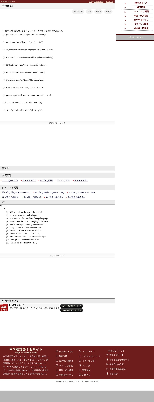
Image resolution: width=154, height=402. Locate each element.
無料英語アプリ (66, 375)
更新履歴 (86, 370)
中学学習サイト (116, 355)
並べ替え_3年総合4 (76, 197)
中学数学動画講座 (117, 369)
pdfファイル (78, 11)
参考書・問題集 (141, 28)
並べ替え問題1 (29, 180)
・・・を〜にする (10, 180)
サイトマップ (88, 361)
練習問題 (141, 7)
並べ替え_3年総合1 (10, 197)
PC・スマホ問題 (141, 11)
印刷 (89, 11)
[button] (108, 11)
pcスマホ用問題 (66, 361)
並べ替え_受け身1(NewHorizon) (16, 192)
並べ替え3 (109, 2)
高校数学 (113, 374)
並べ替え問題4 (81, 180)
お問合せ (86, 375)
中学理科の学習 (116, 364)
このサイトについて (91, 356)
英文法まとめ (141, 3)
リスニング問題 (141, 24)
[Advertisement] (77, 396)
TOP (90, 2)
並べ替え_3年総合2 (32, 197)
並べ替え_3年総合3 (54, 197)
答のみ (98, 11)
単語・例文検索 (141, 16)
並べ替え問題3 (63, 180)
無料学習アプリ (141, 20)
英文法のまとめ (66, 351)
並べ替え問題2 (46, 180)
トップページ (88, 351)
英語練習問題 (98, 2)
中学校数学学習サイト (119, 360)
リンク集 (86, 366)
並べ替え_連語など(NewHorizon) (49, 192)
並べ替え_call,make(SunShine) (82, 192)
